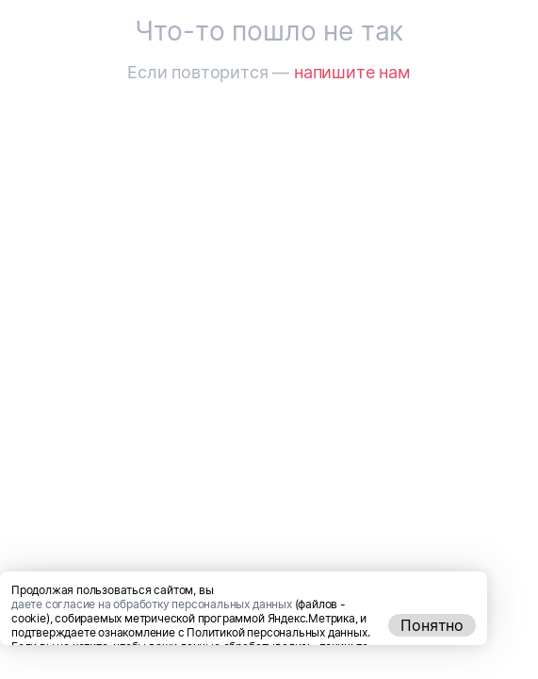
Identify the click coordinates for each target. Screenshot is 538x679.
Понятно (432, 659)
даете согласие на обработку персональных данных (151, 638)
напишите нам (352, 72)
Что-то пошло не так (269, 31)
